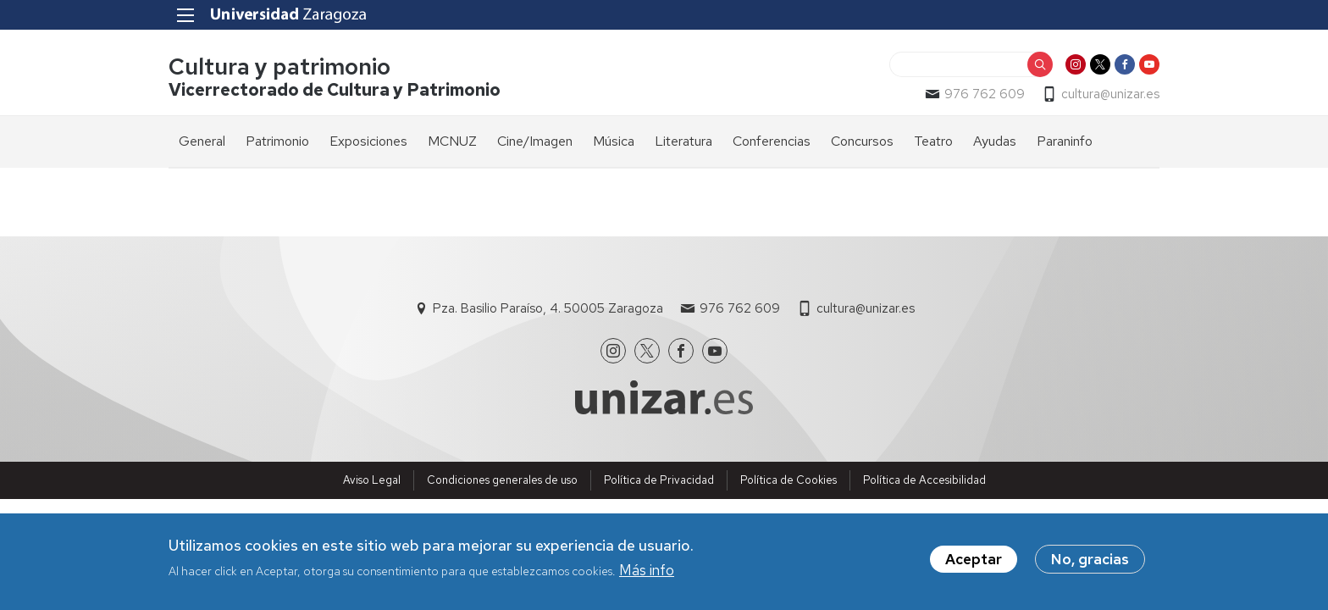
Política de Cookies (788, 480)
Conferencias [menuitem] (772, 141)
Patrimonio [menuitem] (277, 141)
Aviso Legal (372, 480)
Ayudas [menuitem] (994, 141)
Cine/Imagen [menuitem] (535, 141)
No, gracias (1090, 562)
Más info (646, 573)
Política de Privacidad (659, 480)
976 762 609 (984, 94)
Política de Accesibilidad (924, 480)
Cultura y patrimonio (279, 66)
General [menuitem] (202, 141)
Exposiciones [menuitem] (368, 141)
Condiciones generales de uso (502, 480)
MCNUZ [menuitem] (452, 141)
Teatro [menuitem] (933, 141)
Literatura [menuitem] (683, 141)
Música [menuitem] (613, 141)
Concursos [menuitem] (862, 141)
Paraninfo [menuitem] (1065, 141)
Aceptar (973, 562)
